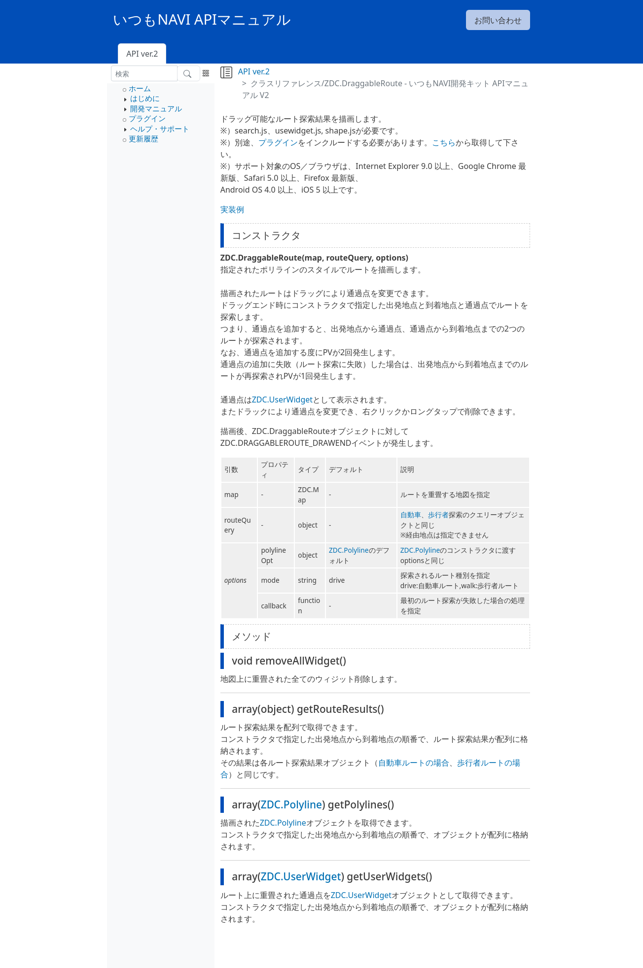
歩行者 (438, 514)
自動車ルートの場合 (413, 762)
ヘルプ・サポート (159, 129)
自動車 (410, 514)
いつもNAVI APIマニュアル (202, 19)
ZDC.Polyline (349, 550)
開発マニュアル (156, 108)
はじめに (145, 98)
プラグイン (147, 118)
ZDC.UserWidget (282, 399)
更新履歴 (143, 138)
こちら (444, 142)
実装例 (232, 209)
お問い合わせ (498, 20)
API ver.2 (142, 53)
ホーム (140, 88)
